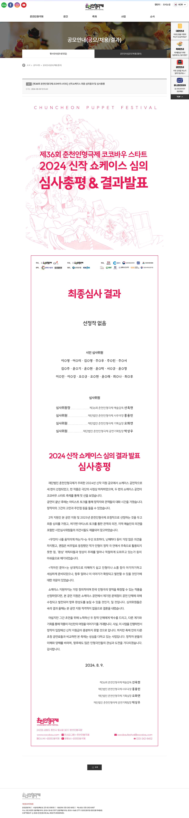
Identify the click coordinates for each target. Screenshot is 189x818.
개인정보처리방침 (27, 804)
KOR (181, 4)
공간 (65, 16)
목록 (95, 767)
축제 (94, 16)
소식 (152, 16)
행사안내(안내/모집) (58, 53)
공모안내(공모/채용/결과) (131, 53)
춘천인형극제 (36, 16)
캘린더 (157, 4)
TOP (180, 97)
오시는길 (166, 4)
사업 (123, 16)
